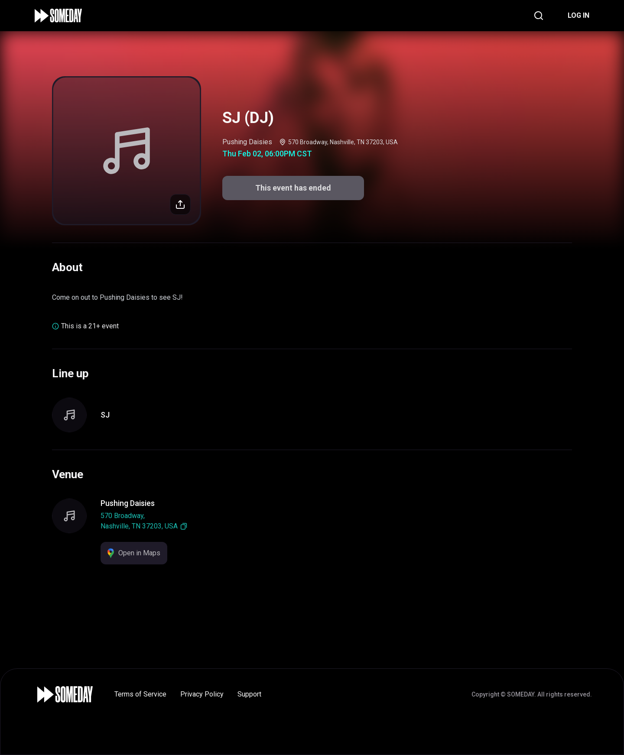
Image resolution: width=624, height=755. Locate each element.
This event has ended (293, 187)
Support (249, 694)
